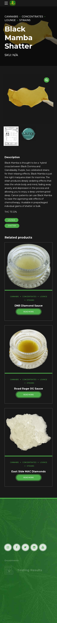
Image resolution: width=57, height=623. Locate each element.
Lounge (11, 220)
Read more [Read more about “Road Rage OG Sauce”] (28, 395)
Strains (25, 20)
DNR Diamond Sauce (28, 305)
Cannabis (12, 16)
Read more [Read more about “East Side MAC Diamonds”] (28, 478)
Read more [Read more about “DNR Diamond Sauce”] (28, 312)
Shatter (12, 226)
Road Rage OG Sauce (28, 388)
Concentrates (33, 16)
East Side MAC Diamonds (28, 471)
